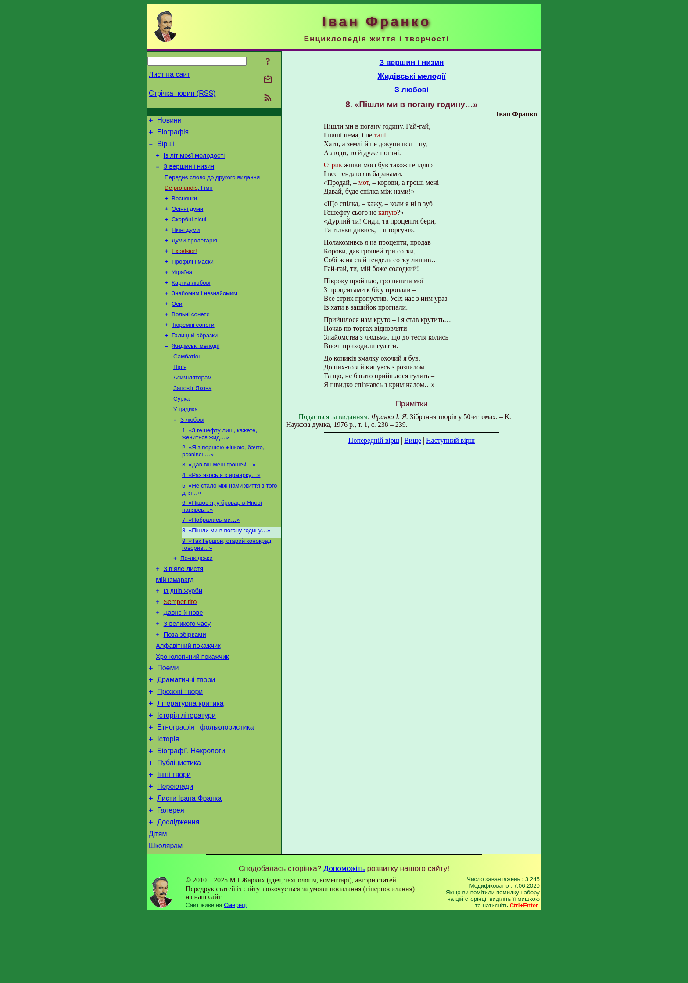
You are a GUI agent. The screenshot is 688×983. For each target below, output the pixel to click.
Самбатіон (187, 379)
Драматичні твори (186, 730)
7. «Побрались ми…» (211, 553)
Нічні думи (186, 242)
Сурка (181, 424)
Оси (177, 321)
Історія (168, 796)
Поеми (168, 717)
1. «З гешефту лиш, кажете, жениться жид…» (219, 462)
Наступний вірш (450, 440)
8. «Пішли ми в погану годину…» (226, 565)
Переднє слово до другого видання (212, 184)
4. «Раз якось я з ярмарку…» (221, 506)
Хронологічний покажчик (192, 704)
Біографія (173, 134)
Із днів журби (183, 631)
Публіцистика (179, 823)
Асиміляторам (192, 401)
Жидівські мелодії (195, 367)
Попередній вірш (373, 440)
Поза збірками (185, 680)
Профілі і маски (193, 276)
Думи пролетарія (194, 253)
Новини (169, 121)
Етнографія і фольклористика (205, 783)
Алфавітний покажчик (188, 692)
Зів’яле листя (184, 606)
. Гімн (189, 196)
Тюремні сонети (193, 344)
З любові (192, 447)
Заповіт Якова (192, 413)
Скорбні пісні (189, 230)
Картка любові (191, 299)
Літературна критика (190, 757)
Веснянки (184, 207)
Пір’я (179, 390)
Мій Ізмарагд (175, 618)
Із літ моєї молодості (194, 160)
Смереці (235, 974)
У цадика (185, 436)
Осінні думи (187, 219)
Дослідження (178, 889)
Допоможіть (344, 937)
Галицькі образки (195, 356)
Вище (412, 440)
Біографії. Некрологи (191, 809)
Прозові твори (180, 744)
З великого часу (187, 668)
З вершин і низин (189, 173)
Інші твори (174, 836)
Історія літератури (186, 770)
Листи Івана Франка (189, 862)
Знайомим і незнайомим (204, 310)
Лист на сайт (169, 74)
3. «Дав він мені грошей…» (218, 495)
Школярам (166, 915)
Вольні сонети (191, 333)
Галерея (170, 875)
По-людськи (196, 594)
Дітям (158, 902)
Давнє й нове (183, 655)
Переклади (175, 849)
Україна (182, 287)
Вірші (166, 148)
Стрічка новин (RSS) (182, 93)
